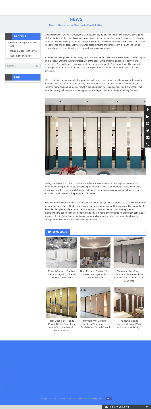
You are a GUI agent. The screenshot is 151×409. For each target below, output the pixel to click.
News (75, 23)
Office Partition (129, 207)
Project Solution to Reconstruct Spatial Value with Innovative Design (129, 328)
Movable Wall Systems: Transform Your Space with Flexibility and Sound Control (95, 328)
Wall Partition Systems (21, 60)
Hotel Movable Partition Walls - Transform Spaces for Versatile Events (95, 278)
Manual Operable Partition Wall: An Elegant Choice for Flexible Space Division (62, 278)
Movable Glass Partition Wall (23, 55)
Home (51, 29)
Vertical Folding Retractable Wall (23, 48)
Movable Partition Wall (63, 39)
